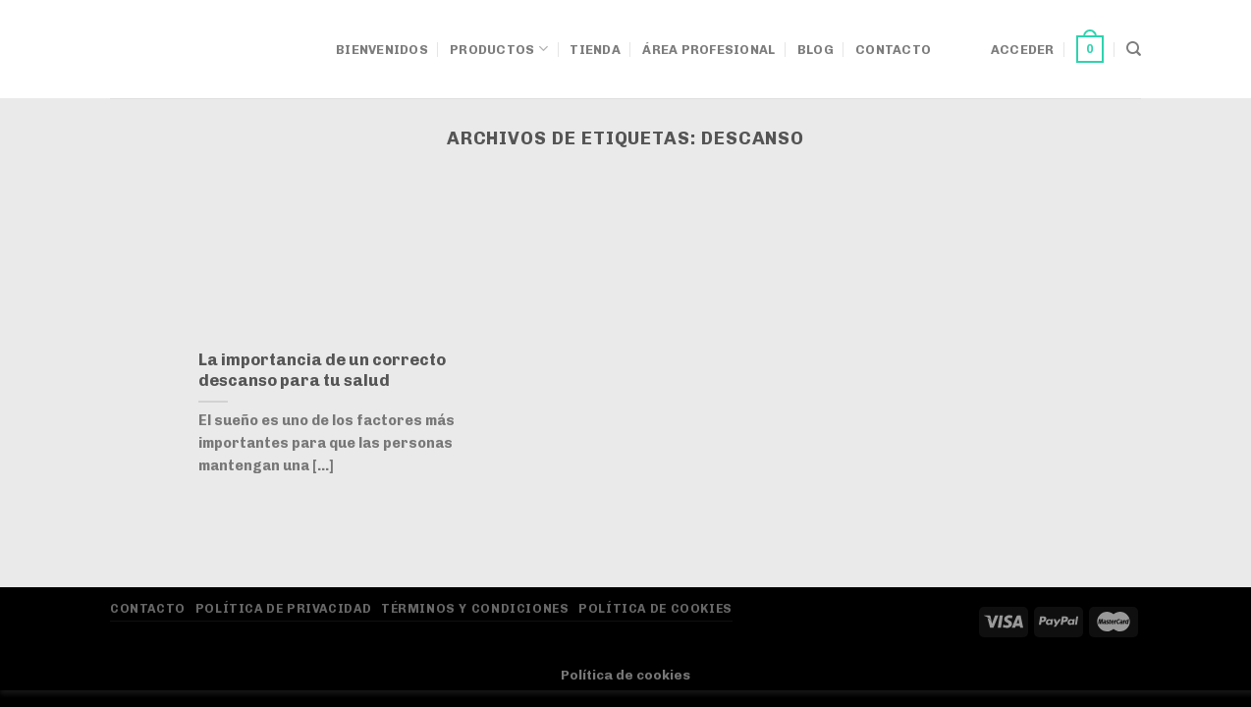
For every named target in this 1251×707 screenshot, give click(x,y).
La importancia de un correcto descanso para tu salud (322, 370)
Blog (815, 49)
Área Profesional (708, 49)
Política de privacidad (283, 608)
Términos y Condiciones (475, 608)
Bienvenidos (382, 49)
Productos (499, 48)
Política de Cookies (655, 608)
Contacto (893, 49)
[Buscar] (1133, 49)
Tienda (595, 49)
